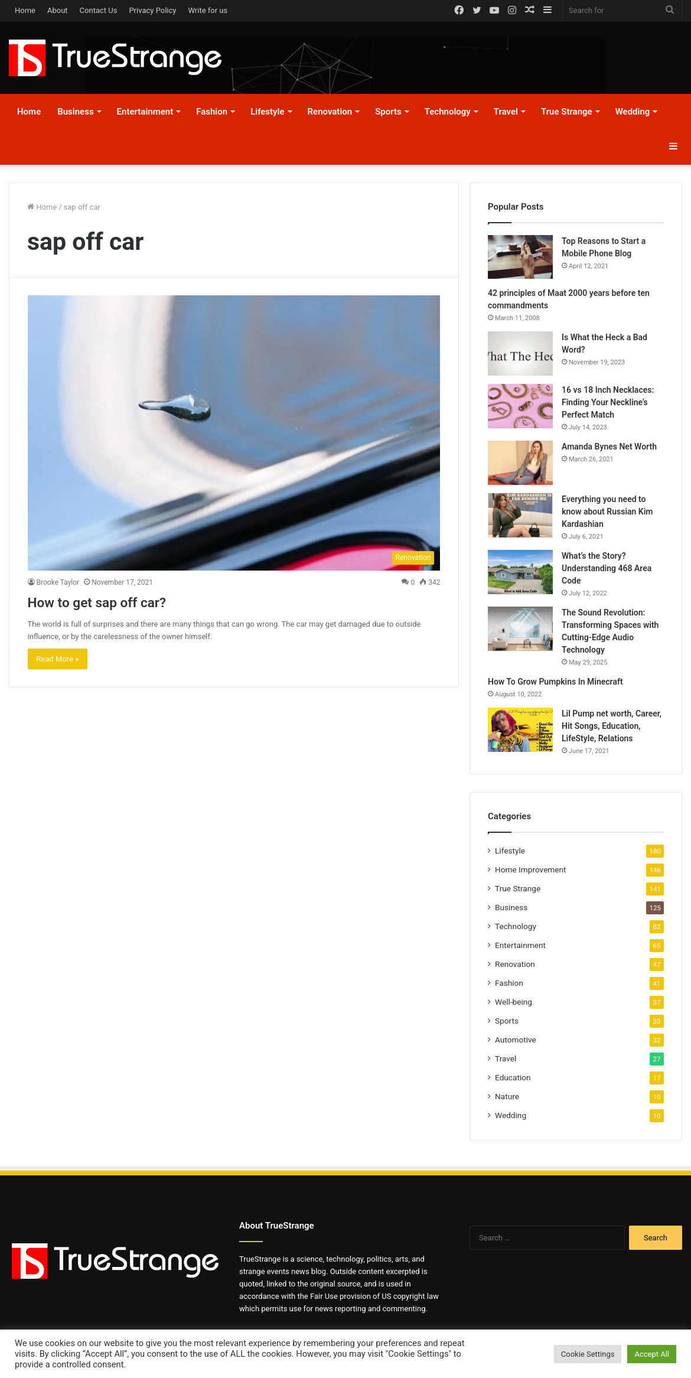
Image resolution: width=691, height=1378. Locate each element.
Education (513, 1077)
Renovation (330, 111)
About (57, 10)
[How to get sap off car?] (234, 433)
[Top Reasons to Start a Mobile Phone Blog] (520, 257)
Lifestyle (267, 111)
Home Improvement (530, 869)
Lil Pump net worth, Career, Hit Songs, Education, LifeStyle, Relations (611, 726)
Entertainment (145, 111)
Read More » (58, 658)
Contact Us (99, 10)
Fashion (211, 111)
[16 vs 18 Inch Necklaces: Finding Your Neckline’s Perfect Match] (520, 406)
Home (25, 10)
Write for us (207, 10)
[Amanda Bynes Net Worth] (520, 463)
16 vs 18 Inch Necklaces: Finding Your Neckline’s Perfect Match (608, 402)
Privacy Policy (152, 10)
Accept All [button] (651, 1354)
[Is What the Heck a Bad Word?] (520, 353)
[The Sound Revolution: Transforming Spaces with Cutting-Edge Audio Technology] (520, 629)
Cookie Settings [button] (588, 1354)
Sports (388, 111)
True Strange (566, 111)
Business (75, 111)
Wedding (632, 111)
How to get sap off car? (120, 601)
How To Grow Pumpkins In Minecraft (555, 681)
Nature (507, 1096)
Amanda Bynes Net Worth (609, 446)
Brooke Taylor (58, 582)
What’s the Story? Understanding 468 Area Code (606, 568)
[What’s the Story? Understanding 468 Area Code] (520, 572)
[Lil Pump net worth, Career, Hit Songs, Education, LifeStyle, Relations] (520, 730)
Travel (506, 111)
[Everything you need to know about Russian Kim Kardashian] (520, 515)
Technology (448, 111)
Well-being (513, 1001)
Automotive (515, 1039)
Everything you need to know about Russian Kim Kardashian (607, 511)
